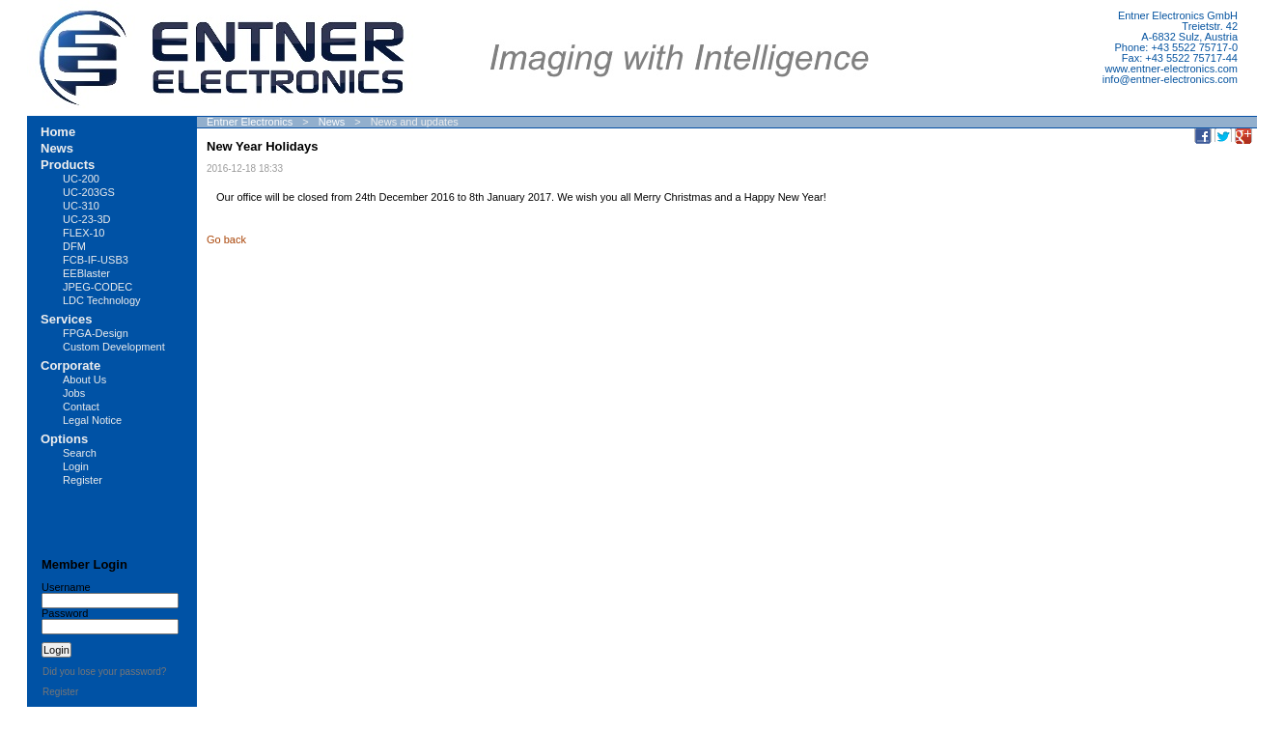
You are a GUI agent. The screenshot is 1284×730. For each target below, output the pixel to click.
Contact (81, 406)
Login (76, 466)
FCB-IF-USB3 (95, 260)
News (332, 121)
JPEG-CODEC (97, 287)
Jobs (74, 393)
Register (82, 480)
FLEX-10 (83, 233)
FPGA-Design (95, 333)
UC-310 (81, 205)
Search (80, 453)
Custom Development (114, 346)
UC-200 (81, 178)
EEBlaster (86, 273)
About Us (84, 379)
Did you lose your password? (104, 671)
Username (66, 587)
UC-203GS (89, 192)
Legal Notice (92, 420)
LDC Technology (102, 300)
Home (58, 132)
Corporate (70, 365)
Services (67, 319)
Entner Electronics (250, 121)
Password (65, 613)
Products (68, 164)
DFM (74, 246)
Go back (226, 239)
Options (64, 439)
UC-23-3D (87, 219)
